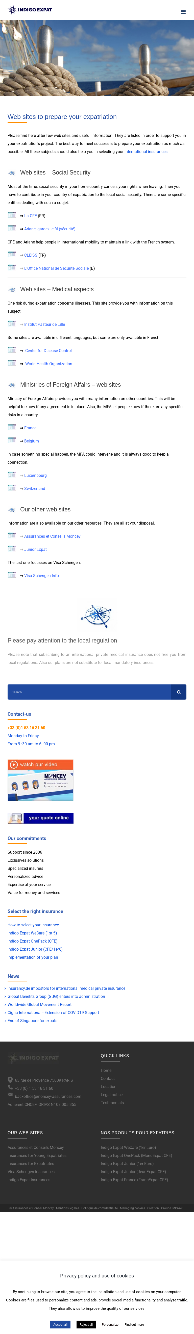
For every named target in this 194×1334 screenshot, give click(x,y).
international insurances (146, 151)
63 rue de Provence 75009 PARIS (43, 1080)
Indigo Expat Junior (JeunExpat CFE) (133, 1171)
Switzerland (34, 488)
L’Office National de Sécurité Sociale (56, 268)
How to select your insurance (33, 925)
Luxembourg (35, 475)
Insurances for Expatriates (31, 1163)
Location (108, 1086)
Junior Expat (35, 549)
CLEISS (30, 255)
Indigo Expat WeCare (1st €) (32, 933)
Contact (108, 1078)
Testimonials (112, 1102)
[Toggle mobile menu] (183, 11)
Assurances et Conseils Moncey (52, 536)
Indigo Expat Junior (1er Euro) (127, 1163)
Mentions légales (67, 1208)
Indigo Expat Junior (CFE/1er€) (35, 949)
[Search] (178, 692)
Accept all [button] (60, 1324)
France (30, 428)
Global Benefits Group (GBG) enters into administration (56, 996)
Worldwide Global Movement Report (39, 1004)
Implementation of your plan (33, 957)
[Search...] (89, 692)
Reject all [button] (86, 1324)
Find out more (134, 1324)
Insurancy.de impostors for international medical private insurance (66, 988)
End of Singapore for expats (32, 1020)
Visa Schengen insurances (31, 1171)
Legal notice (112, 1094)
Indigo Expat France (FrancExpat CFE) (134, 1179)
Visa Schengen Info (41, 575)
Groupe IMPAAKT (173, 1208)
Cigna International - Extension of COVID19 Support (53, 1012)
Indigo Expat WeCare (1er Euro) (128, 1147)
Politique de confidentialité (99, 1208)
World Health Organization (48, 363)
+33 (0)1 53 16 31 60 (26, 727)
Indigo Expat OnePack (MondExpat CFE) (136, 1155)
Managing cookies (132, 1208)
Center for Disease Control (48, 350)
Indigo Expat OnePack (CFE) (33, 941)
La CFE (30, 215)
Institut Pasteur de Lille (44, 324)
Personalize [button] (110, 1324)
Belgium (31, 441)
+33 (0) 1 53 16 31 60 (30, 1088)
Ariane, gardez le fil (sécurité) (50, 229)
